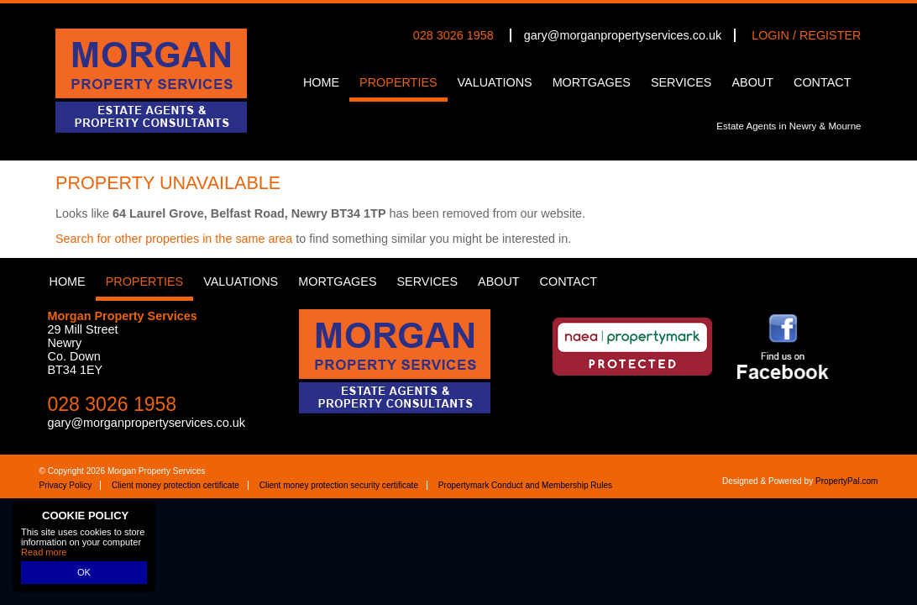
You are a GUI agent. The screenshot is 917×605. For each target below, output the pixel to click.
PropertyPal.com (846, 481)
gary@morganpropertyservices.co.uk (622, 35)
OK (84, 572)
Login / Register (806, 35)
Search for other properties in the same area (173, 238)
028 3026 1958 (453, 35)
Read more (43, 552)
